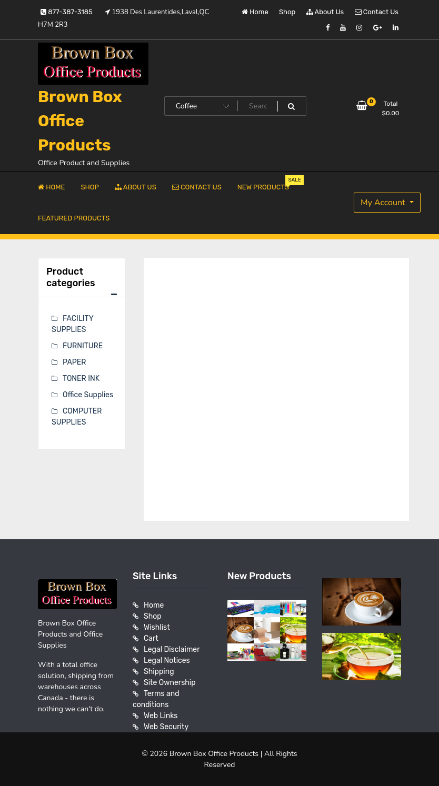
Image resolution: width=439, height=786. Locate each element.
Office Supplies (88, 394)
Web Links (161, 715)
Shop (287, 12)
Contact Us (376, 12)
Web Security (166, 726)
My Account (384, 202)
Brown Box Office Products (80, 121)
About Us (325, 12)
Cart (151, 638)
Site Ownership (170, 682)
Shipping (159, 671)
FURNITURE (83, 345)
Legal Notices (167, 660)
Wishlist (157, 627)
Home (255, 12)
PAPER (74, 362)
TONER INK (81, 378)
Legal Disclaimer (172, 649)
